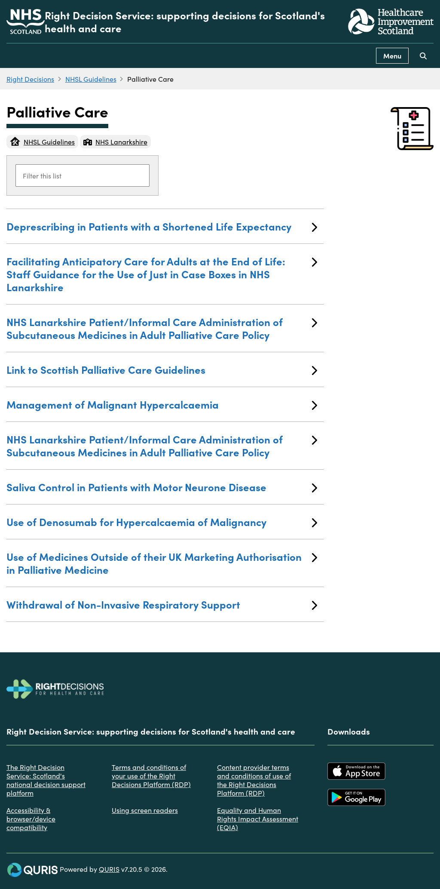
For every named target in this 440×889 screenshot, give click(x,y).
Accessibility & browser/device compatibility (30, 818)
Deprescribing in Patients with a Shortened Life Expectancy (161, 226)
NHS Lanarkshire (115, 141)
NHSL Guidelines (90, 78)
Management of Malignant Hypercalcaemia (161, 404)
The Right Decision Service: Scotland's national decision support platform (46, 780)
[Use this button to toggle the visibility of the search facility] (423, 55)
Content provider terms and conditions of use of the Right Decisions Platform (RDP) (254, 780)
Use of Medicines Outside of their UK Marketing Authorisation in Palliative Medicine (161, 562)
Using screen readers (145, 810)
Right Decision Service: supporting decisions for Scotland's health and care (185, 21)
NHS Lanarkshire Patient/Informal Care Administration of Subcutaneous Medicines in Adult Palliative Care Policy (161, 327)
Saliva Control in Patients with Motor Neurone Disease (161, 487)
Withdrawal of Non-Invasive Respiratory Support (161, 604)
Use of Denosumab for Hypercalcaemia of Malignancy (161, 521)
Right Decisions (30, 78)
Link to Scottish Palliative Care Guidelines (161, 369)
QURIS (109, 869)
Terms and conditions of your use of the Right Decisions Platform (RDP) (151, 775)
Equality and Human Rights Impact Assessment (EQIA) (257, 818)
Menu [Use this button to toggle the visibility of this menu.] (392, 55)
